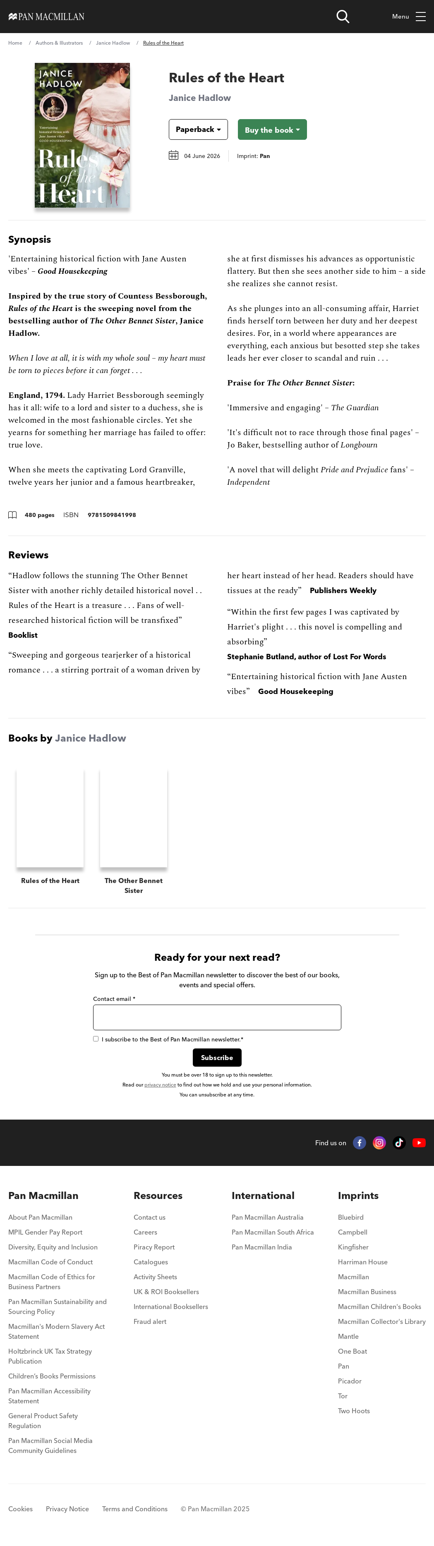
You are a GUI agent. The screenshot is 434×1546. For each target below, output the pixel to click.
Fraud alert (150, 1322)
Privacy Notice (67, 1509)
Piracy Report (154, 1248)
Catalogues (151, 1263)
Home (15, 43)
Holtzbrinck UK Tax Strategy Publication (50, 1357)
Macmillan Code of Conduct (50, 1263)
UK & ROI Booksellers (166, 1292)
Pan (343, 1367)
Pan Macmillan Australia (268, 1218)
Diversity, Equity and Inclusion (53, 1248)
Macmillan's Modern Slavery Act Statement (56, 1332)
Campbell (352, 1233)
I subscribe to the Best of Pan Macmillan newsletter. (168, 1040)
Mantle (348, 1337)
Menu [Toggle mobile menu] (409, 16)
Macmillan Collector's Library (382, 1322)
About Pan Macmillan (40, 1218)
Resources (158, 1196)
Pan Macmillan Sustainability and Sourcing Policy (57, 1307)
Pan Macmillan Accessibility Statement (49, 1397)
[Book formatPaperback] (191, 129)
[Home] (46, 16)
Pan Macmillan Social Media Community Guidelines (50, 1446)
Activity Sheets (155, 1277)
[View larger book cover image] (82, 135)
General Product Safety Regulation (43, 1421)
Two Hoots (354, 1411)
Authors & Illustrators (59, 43)
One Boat (352, 1352)
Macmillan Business (367, 1292)
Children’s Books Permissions (52, 1377)
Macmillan (353, 1277)
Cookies (20, 1509)
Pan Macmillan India (262, 1248)
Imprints (358, 1196)
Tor (343, 1397)
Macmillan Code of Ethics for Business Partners (51, 1282)
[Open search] (343, 16)
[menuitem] (59, 1220)
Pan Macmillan (43, 1196)
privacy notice (160, 1085)
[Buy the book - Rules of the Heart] (272, 129)
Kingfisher (353, 1248)
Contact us (149, 1218)
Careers (145, 1233)
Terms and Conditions (135, 1509)
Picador (350, 1382)
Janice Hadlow (113, 43)
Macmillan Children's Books (379, 1307)
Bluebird (351, 1218)
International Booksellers (171, 1307)
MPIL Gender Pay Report (45, 1233)
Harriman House (363, 1263)
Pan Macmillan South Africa (273, 1233)
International (263, 1196)
